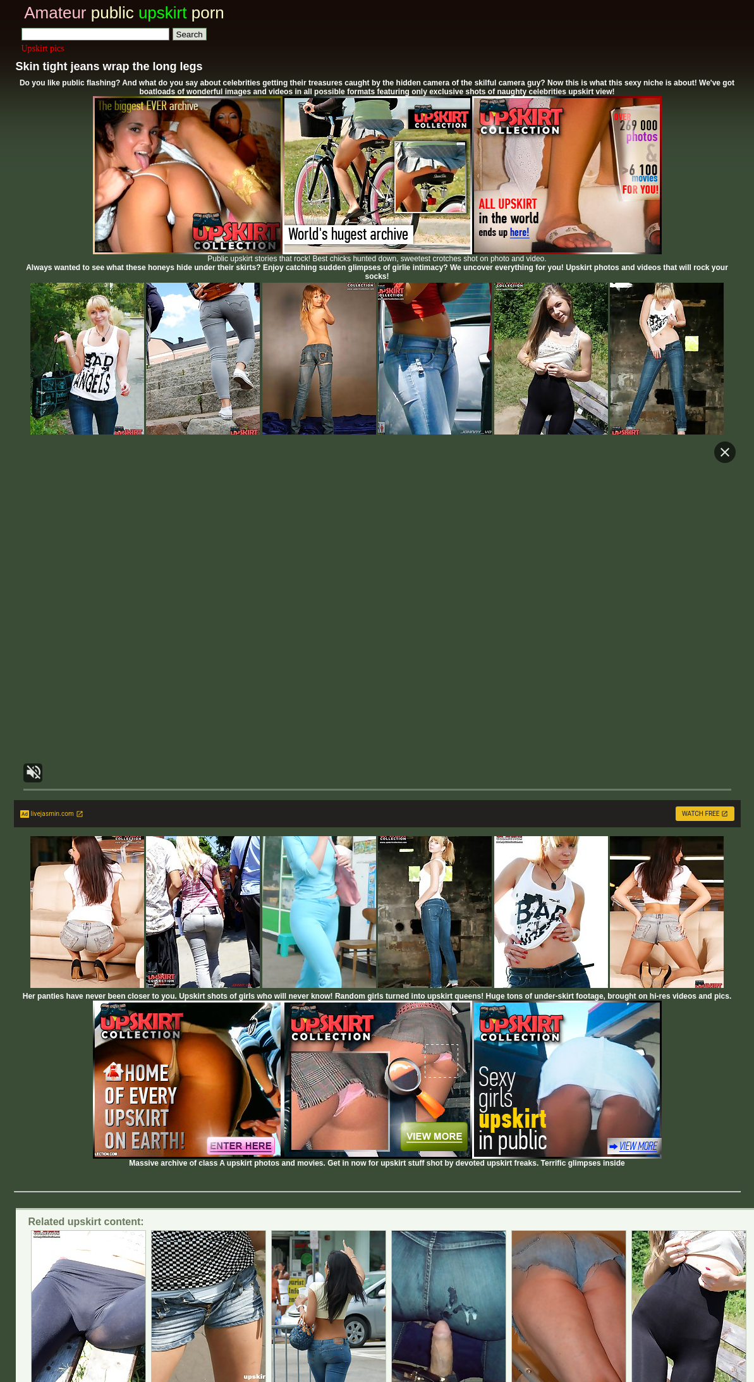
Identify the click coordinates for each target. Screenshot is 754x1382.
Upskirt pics (42, 48)
